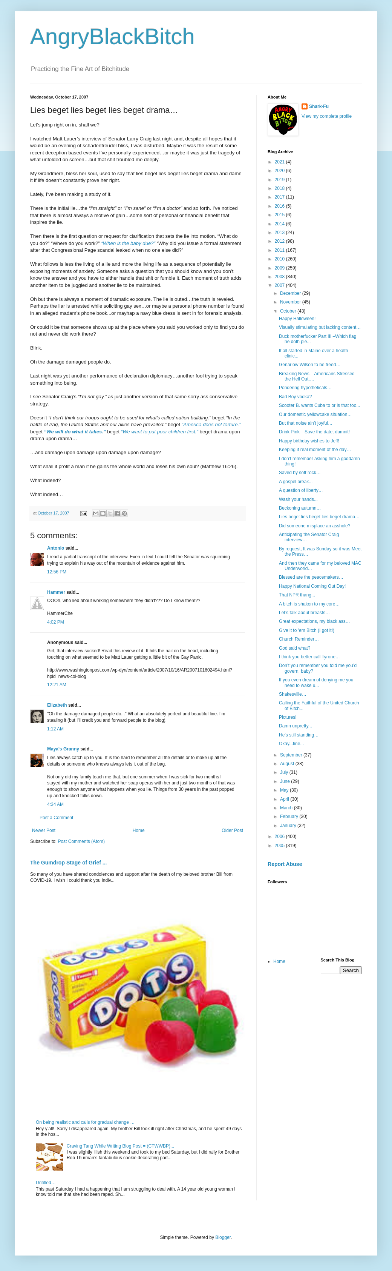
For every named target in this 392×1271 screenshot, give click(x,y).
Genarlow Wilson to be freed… (309, 364)
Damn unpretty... (295, 726)
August (288, 763)
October (288, 311)
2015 (280, 214)
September (291, 755)
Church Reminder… (299, 639)
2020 (280, 170)
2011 (280, 250)
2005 (280, 845)
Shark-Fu (319, 106)
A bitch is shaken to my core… (309, 604)
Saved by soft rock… (300, 472)
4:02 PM (55, 622)
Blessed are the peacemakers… (311, 577)
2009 (280, 268)
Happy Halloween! (297, 318)
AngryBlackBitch (112, 36)
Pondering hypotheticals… (305, 387)
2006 (280, 836)
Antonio (55, 548)
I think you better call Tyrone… (309, 656)
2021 (280, 162)
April (285, 799)
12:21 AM (56, 684)
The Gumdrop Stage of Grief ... (68, 863)
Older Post (232, 830)
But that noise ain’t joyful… (305, 423)
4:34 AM (55, 804)
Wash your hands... (298, 499)
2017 (280, 197)
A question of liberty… (301, 490)
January (288, 825)
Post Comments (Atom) (81, 841)
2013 (280, 232)
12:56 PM (56, 572)
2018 (280, 188)
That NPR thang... (297, 595)
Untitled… (46, 1182)
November (291, 302)
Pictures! (288, 717)
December (291, 293)
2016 (280, 206)
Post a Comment (56, 817)
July (284, 772)
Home (139, 830)
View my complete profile (327, 116)
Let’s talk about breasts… (304, 612)
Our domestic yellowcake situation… (315, 414)
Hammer (56, 592)
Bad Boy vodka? (295, 396)
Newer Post (43, 830)
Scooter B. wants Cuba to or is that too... (319, 405)
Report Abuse (285, 864)
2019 (280, 179)
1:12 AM (55, 729)
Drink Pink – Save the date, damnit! (314, 431)
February (289, 816)
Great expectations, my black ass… (314, 621)
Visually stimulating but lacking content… (320, 327)
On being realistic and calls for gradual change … (85, 1122)
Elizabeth (57, 705)
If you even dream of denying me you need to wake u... (316, 682)
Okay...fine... (291, 743)
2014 (280, 223)
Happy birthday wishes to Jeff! (309, 441)
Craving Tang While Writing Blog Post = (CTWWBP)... (120, 1146)
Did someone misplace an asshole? (314, 525)
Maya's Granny (63, 749)
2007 (280, 285)
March (287, 807)
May (285, 790)
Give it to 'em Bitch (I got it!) (306, 630)
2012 (280, 241)
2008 (280, 276)
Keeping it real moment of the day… (315, 449)
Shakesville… (292, 694)
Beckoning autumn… (300, 508)
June (285, 781)
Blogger (223, 1237)
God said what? (294, 648)
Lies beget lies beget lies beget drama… (319, 516)
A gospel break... (295, 481)
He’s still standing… (298, 735)
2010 (280, 259)
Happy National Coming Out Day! (312, 586)
